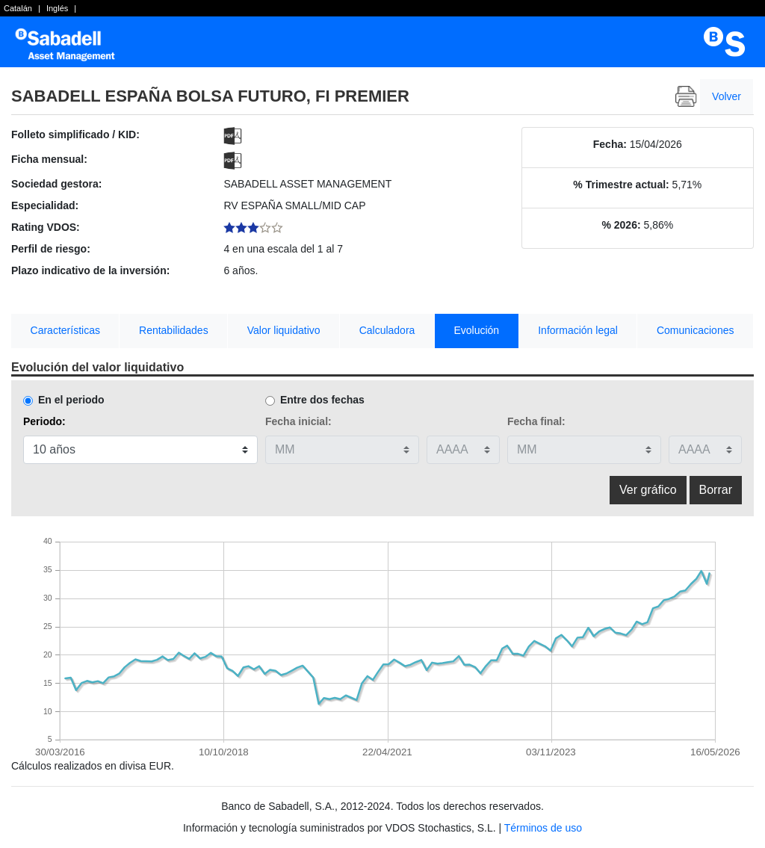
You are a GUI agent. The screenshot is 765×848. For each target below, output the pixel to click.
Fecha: (610, 144)
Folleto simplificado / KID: (75, 134)
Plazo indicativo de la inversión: (90, 270)
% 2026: (620, 225)
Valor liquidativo (283, 330)
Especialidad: (44, 205)
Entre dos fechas (322, 400)
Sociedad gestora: (56, 184)
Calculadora (387, 330)
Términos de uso (543, 828)
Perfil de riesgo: (50, 249)
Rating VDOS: (45, 227)
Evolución (476, 330)
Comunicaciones (695, 330)
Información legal (578, 330)
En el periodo (71, 400)
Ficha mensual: (49, 159)
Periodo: (44, 421)
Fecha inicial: (298, 421)
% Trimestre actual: (621, 185)
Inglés (57, 8)
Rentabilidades (173, 330)
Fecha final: (536, 421)
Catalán (18, 8)
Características (65, 330)
